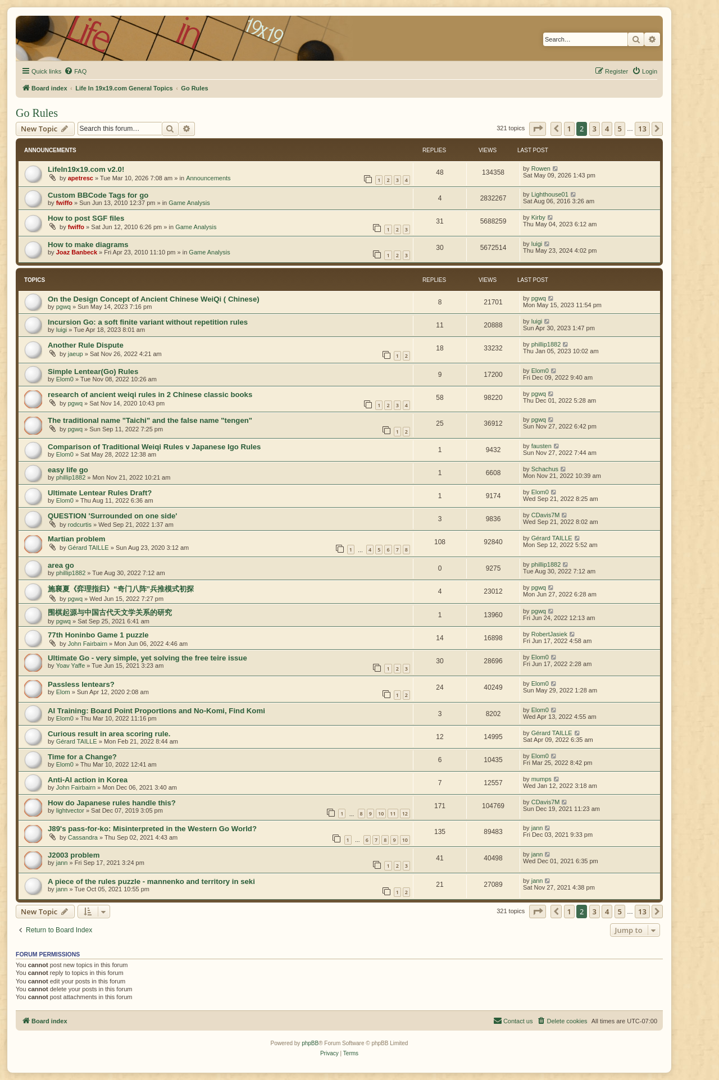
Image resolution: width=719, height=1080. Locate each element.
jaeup (75, 353)
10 (381, 813)
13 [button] (642, 129)
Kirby (538, 217)
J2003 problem (73, 855)
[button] (537, 128)
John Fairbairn (87, 643)
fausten (541, 446)
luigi (537, 243)
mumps (541, 779)
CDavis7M (545, 515)
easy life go (68, 470)
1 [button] (569, 129)
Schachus (544, 469)
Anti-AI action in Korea (88, 780)
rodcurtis (80, 524)
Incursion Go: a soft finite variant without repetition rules (148, 322)
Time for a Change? (82, 757)
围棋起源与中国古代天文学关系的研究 (110, 612)
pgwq (63, 306)
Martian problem (77, 539)
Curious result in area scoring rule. (109, 734)
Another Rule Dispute (86, 345)
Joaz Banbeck (76, 252)
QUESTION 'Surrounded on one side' (112, 516)
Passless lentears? (81, 684)
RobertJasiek (549, 634)
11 (392, 813)
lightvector (70, 810)
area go (61, 565)
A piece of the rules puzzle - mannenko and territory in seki (151, 881)
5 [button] (620, 129)
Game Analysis (189, 202)
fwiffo (64, 202)
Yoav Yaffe (70, 665)
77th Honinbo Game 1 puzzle (98, 635)
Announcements (208, 178)
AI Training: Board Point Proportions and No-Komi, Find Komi (156, 711)
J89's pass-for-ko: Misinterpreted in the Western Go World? (152, 828)
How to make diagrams (88, 244)
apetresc (80, 178)
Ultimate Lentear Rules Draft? (100, 493)
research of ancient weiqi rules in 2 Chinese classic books (150, 394)
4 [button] (607, 129)
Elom (63, 692)
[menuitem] (75, 71)
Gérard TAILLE (88, 547)
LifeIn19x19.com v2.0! (86, 169)
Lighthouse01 (549, 194)
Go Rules (37, 113)
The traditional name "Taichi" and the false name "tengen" (150, 420)
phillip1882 (546, 344)
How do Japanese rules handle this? (112, 803)
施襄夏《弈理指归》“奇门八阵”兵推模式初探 (121, 589)
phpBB (310, 1043)
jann (537, 827)
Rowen (540, 168)
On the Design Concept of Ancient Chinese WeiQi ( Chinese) (154, 299)
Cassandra (83, 837)
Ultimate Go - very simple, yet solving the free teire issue (147, 658)
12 (405, 813)
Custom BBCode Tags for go (98, 195)
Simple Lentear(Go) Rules (93, 371)
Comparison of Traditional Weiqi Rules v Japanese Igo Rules (154, 447)
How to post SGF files (86, 218)
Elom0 (65, 379)
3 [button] (595, 129)
